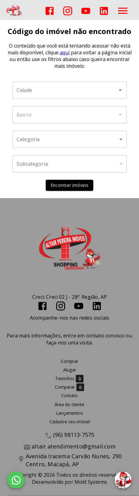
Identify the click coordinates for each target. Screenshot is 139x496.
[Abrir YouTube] (85, 11)
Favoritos (69, 379)
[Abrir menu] (123, 11)
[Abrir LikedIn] (103, 11)
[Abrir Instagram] (67, 11)
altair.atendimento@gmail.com (73, 446)
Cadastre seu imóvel (69, 422)
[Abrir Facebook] (49, 11)
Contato (69, 395)
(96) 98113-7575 (74, 434)
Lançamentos (69, 413)
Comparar (69, 387)
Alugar (69, 370)
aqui (65, 52)
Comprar (69, 361)
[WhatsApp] (16, 480)
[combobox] (69, 90)
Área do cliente (69, 404)
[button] (69, 139)
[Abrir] (120, 90)
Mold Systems (91, 482)
